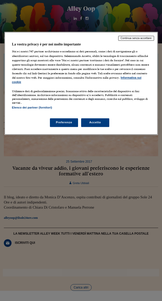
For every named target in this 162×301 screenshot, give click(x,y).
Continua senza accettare (136, 38)
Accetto (95, 122)
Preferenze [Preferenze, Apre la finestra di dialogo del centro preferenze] (64, 122)
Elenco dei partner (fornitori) (32, 107)
